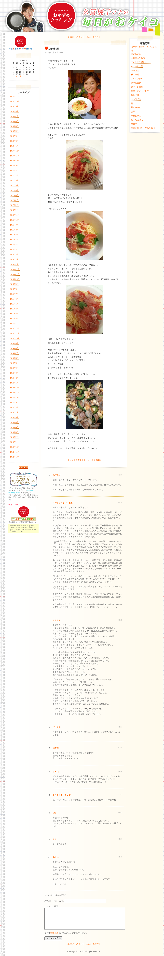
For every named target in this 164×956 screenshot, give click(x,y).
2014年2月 (14, 378)
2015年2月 (14, 319)
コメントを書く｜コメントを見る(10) (84, 460)
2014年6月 (14, 358)
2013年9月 (14, 402)
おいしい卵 (136, 54)
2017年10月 (15, 161)
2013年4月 (14, 427)
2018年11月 (15, 96)
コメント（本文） (52, 906)
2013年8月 (14, 407)
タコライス (136, 99)
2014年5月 (14, 363)
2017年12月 (15, 151)
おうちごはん (137, 120)
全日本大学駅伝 (138, 58)
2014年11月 (15, 333)
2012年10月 (15, 457)
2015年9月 (14, 284)
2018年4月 (14, 131)
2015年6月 (14, 299)
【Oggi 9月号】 (93, 37)
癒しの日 (135, 95)
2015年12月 (15, 269)
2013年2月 (14, 437)
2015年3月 (14, 314)
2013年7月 (14, 412)
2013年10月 (15, 397)
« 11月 (18, 76)
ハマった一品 (137, 66)
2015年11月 (15, 274)
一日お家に (136, 116)
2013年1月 (14, 442)
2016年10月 (15, 220)
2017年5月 (14, 185)
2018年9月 (14, 106)
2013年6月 (14, 417)
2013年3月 (14, 432)
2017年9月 (14, 166)
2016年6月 (14, 240)
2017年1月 (14, 205)
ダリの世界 (136, 83)
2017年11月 (15, 156)
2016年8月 (14, 230)
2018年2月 (14, 141)
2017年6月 (14, 180)
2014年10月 (15, 338)
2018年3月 (14, 136)
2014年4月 (14, 368)
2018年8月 (14, 111)
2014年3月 (14, 373)
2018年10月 (15, 101)
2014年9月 (14, 343)
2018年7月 (14, 116)
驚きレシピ (136, 107)
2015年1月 (14, 323)
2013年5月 (14, 422)
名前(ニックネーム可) (54, 901)
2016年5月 (14, 244)
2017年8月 (14, 170)
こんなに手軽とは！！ (141, 62)
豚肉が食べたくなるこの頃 (143, 128)
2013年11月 (15, 393)
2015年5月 (14, 304)
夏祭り (134, 124)
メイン (79, 37)
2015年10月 (15, 279)
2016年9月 (14, 225)
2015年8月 (14, 289)
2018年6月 (14, 121)
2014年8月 (14, 348)
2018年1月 (14, 146)
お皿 (133, 111)
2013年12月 (15, 388)
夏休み (71, 37)
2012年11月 (15, 452)
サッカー (135, 70)
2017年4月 (14, 190)
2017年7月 (14, 175)
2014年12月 (15, 328)
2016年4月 (14, 249)
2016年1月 (14, 264)
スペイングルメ (138, 78)
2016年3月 (14, 254)
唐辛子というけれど (140, 91)
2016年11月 (15, 215)
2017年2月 (14, 200)
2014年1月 (14, 383)
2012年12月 (15, 447)
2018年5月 (14, 126)
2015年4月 (14, 309)
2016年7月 (14, 235)
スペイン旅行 (137, 87)
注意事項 (54, 933)
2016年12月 (15, 210)
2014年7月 (14, 353)
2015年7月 (14, 294)
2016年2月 (14, 259)
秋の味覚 (135, 74)
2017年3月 (14, 195)
